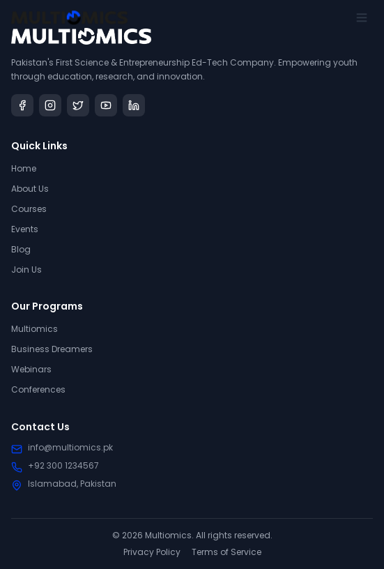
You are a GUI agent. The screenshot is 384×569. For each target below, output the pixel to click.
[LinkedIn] (134, 105)
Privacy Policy (152, 552)
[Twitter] (78, 105)
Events (24, 229)
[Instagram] (50, 105)
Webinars (31, 370)
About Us (30, 189)
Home (23, 168)
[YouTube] (106, 105)
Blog (21, 249)
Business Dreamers (52, 350)
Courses (29, 209)
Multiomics (34, 329)
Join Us (26, 269)
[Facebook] (22, 105)
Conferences (38, 390)
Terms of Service (226, 552)
